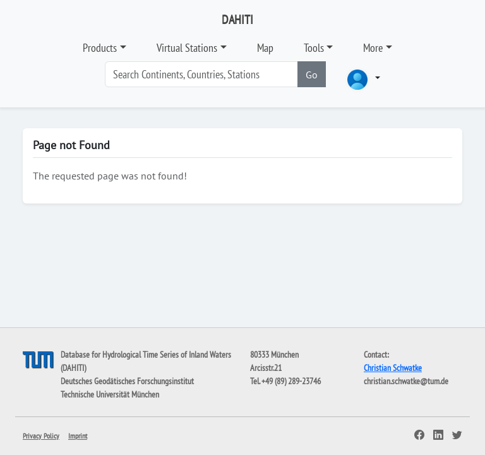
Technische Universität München (110, 394)
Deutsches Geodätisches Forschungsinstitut (127, 381)
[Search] (201, 74)
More (373, 47)
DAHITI (237, 19)
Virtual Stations (187, 47)
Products (100, 47)
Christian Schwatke (393, 367)
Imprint (77, 435)
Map (265, 47)
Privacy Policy (41, 435)
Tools (314, 47)
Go (312, 74)
